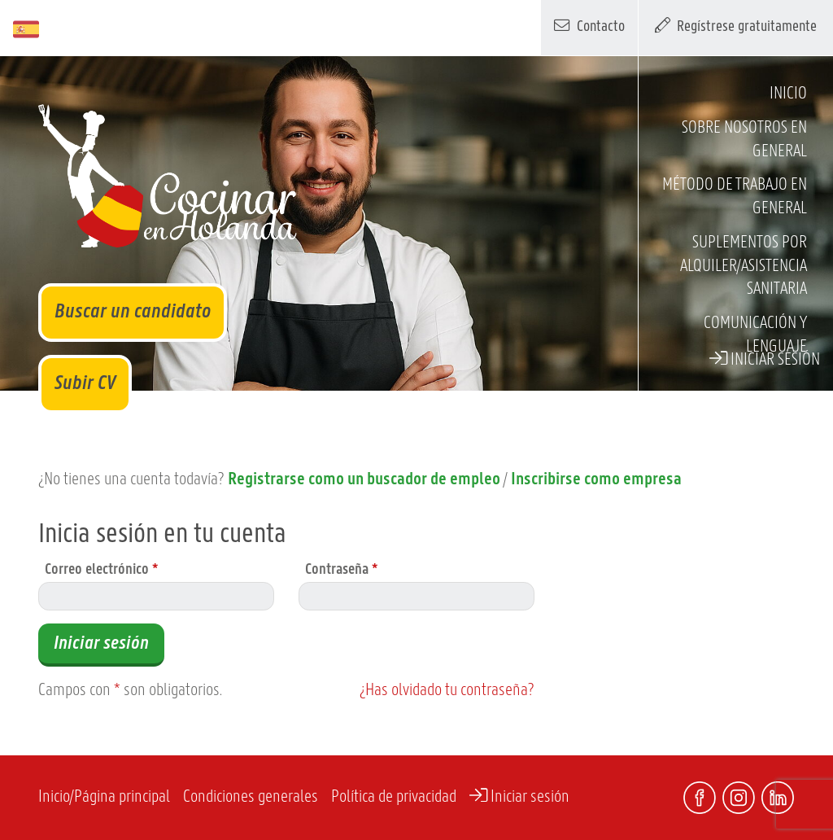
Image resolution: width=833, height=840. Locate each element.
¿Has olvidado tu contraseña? (447, 690)
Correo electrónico (101, 570)
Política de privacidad (393, 797)
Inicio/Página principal (104, 797)
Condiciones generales (250, 797)
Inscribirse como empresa (596, 479)
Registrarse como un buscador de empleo (364, 479)
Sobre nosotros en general (744, 140)
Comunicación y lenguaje (755, 335)
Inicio (788, 94)
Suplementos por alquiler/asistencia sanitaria (743, 267)
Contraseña (341, 570)
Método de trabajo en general (734, 197)
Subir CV (85, 384)
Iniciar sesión (764, 359)
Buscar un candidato (133, 312)
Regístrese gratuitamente (736, 25)
